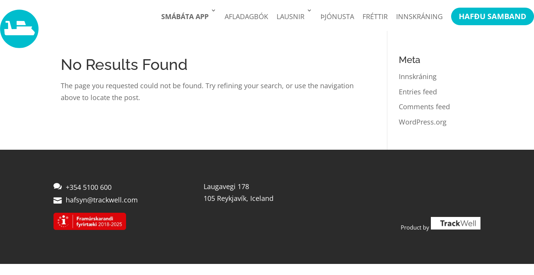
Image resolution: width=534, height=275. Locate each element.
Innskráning (419, 16)
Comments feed (424, 106)
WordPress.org (423, 121)
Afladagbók (246, 16)
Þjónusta (337, 16)
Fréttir (375, 16)
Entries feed (418, 91)
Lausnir (290, 16)
